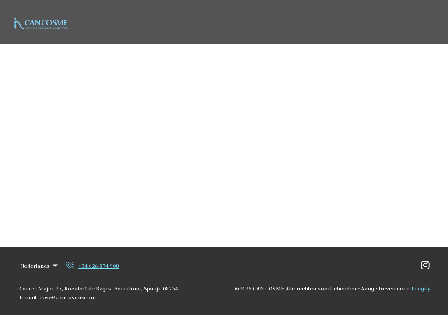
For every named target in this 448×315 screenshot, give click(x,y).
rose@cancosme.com (68, 297)
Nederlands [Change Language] (39, 266)
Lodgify (420, 288)
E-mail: (28, 297)
